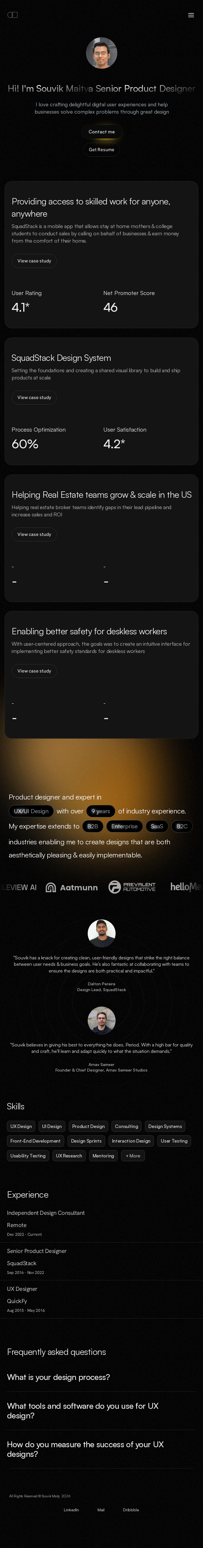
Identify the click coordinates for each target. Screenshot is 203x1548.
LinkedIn (71, 1509)
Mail (101, 1509)
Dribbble (131, 1509)
